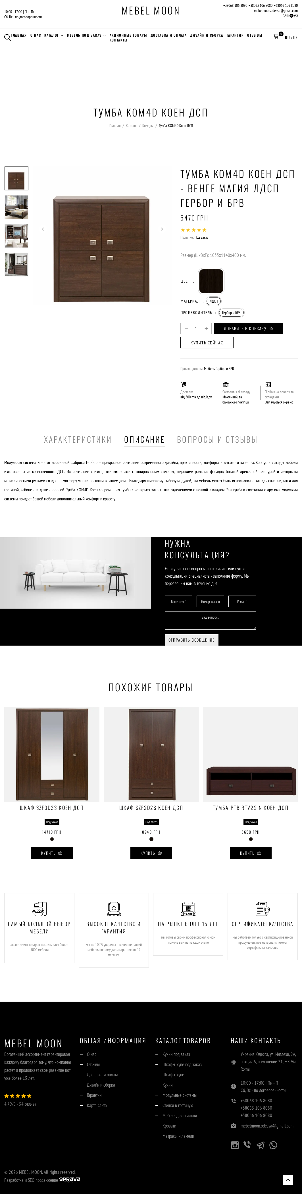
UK (295, 37)
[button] (276, 38)
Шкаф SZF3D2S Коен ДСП (52, 808)
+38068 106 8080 (235, 5)
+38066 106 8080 (286, 5)
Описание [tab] (144, 439)
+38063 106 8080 (260, 5)
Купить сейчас (207, 343)
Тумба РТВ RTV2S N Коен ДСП (251, 808)
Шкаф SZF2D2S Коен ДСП (151, 808)
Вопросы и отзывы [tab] (217, 439)
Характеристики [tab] (78, 439)
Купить (52, 853)
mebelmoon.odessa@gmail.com (276, 10)
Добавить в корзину (248, 328)
